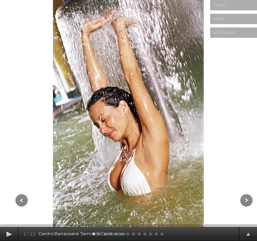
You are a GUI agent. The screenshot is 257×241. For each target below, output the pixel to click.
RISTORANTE (224, 32)
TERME (219, 5)
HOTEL (219, 19)
